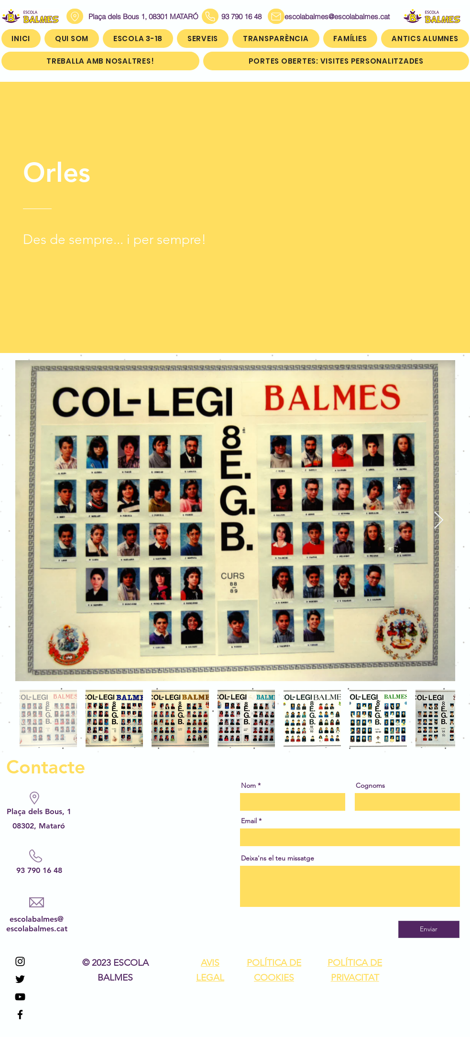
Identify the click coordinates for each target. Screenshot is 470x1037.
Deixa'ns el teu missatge (277, 858)
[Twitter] (20, 979)
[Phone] (210, 16)
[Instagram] (20, 961)
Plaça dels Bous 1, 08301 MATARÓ (143, 16)
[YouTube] (20, 997)
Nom (248, 785)
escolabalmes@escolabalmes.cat (326, 16)
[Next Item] (438, 520)
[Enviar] (428, 929)
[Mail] (276, 16)
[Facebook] (20, 1014)
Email (249, 820)
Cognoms (370, 785)
